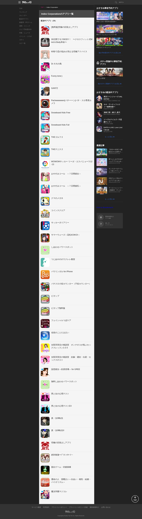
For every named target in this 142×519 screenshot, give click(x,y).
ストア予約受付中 (25, 29)
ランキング (23, 12)
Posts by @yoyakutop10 (105, 207)
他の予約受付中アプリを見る (109, 53)
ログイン (121, 2)
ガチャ (21, 40)
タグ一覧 (22, 43)
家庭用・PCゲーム (25, 22)
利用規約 (46, 507)
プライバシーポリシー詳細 (78, 507)
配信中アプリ (24, 19)
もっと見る (109, 137)
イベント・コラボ (25, 36)
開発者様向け (94, 507)
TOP (20, 8)
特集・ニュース (24, 33)
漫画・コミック (24, 26)
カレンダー (23, 15)
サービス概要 (36, 507)
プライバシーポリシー (59, 507)
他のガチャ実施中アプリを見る (109, 84)
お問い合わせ (105, 507)
